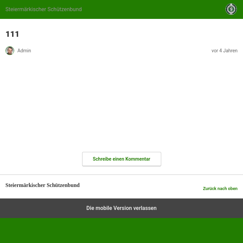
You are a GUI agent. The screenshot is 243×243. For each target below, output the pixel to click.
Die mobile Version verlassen (122, 208)
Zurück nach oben (220, 188)
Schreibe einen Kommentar (121, 159)
